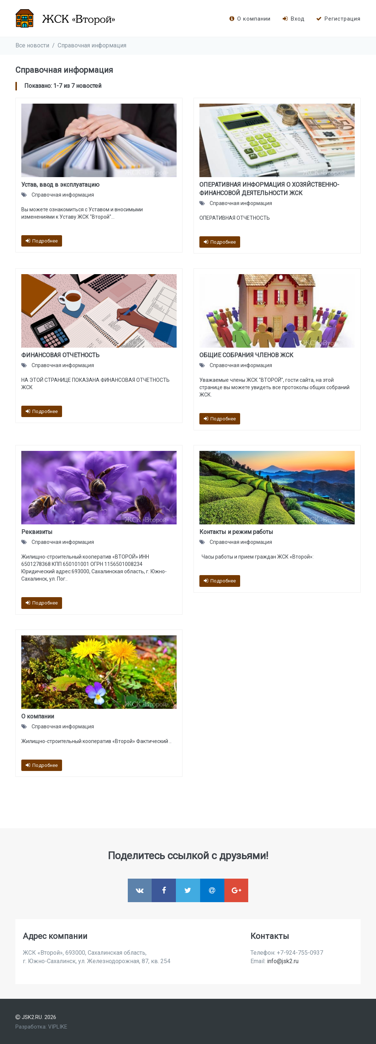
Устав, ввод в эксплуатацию (60, 184)
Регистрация (338, 18)
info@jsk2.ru (283, 961)
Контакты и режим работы (236, 531)
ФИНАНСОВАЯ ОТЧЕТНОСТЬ (60, 355)
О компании (249, 18)
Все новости (32, 45)
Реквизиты (37, 531)
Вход (293, 18)
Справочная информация (92, 45)
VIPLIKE (57, 1026)
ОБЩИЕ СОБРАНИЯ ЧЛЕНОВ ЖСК (246, 355)
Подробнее (42, 241)
